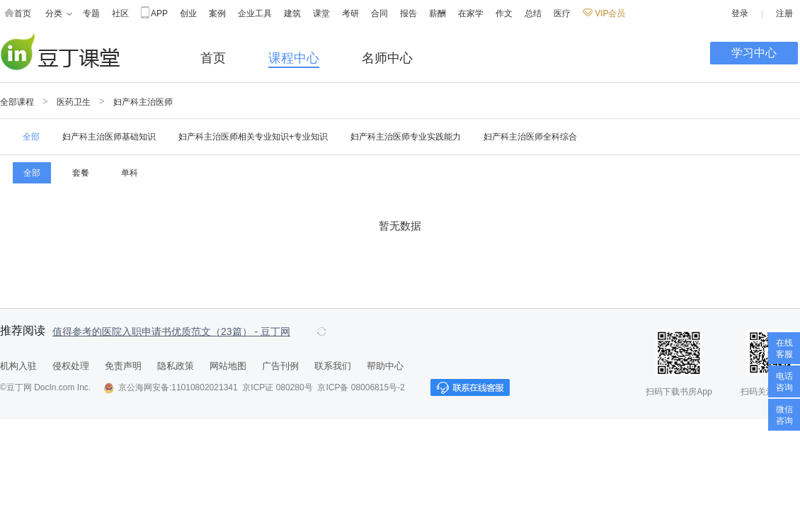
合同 (379, 13)
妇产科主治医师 (143, 102)
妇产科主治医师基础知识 (109, 137)
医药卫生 (74, 102)
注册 (784, 13)
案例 (217, 13)
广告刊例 (280, 366)
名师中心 (387, 58)
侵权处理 (70, 366)
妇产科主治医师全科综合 (530, 137)
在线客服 (784, 348)
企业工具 (255, 13)
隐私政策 (175, 366)
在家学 (471, 13)
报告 (408, 13)
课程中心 (293, 58)
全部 (31, 137)
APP (154, 14)
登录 (739, 13)
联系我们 (332, 366)
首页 (17, 14)
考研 (350, 13)
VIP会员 (604, 13)
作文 (504, 13)
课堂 (321, 13)
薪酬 (437, 13)
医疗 (562, 13)
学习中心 (754, 53)
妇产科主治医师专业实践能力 (405, 137)
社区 (120, 13)
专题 (91, 13)
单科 (129, 173)
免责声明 (123, 366)
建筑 (292, 13)
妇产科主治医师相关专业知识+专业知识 (253, 137)
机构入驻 (18, 366)
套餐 (80, 173)
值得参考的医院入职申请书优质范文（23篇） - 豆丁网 (171, 331)
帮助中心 (385, 366)
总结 (533, 13)
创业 (188, 13)
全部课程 (17, 102)
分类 (58, 14)
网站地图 (228, 366)
